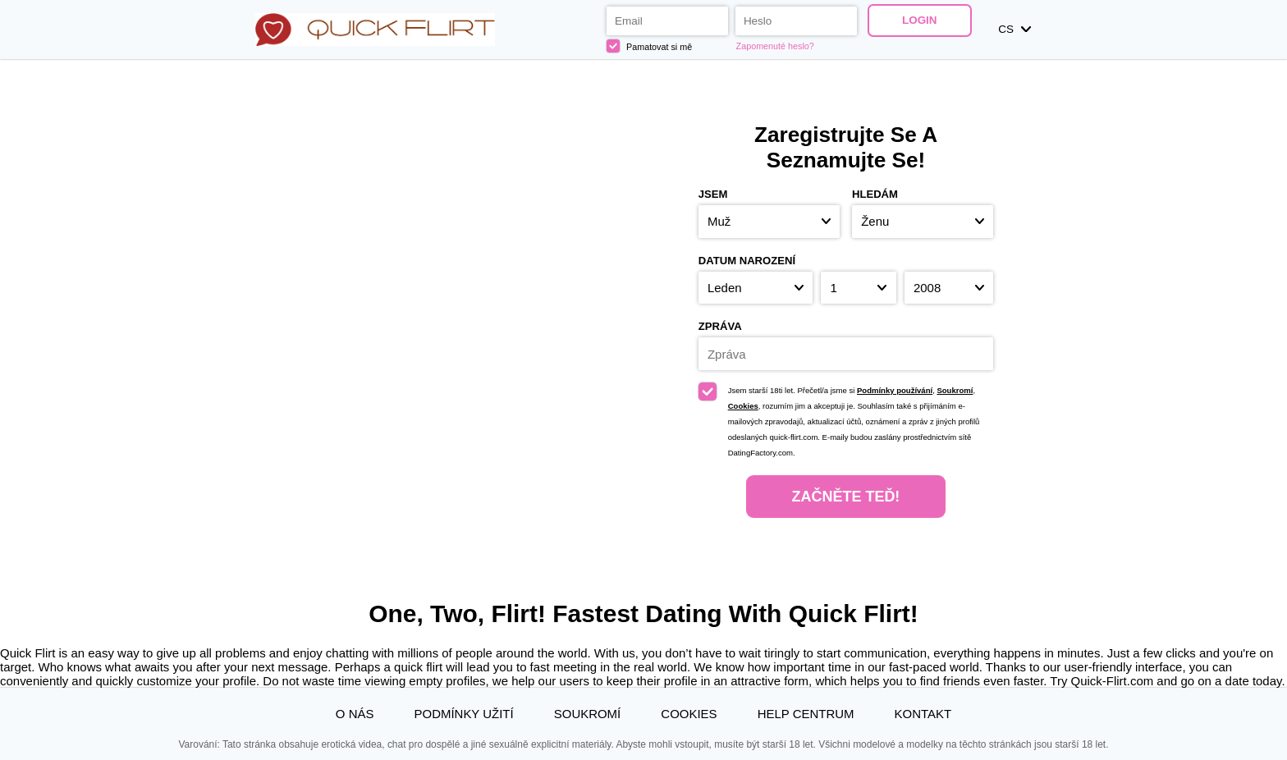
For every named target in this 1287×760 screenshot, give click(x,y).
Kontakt (923, 714)
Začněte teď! (846, 496)
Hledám (875, 194)
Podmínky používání (894, 390)
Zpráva (720, 326)
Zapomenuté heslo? (775, 46)
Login (919, 20)
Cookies (743, 405)
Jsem (713, 194)
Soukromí (955, 390)
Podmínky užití (464, 714)
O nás (355, 714)
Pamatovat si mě (649, 46)
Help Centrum (806, 714)
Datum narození (746, 260)
